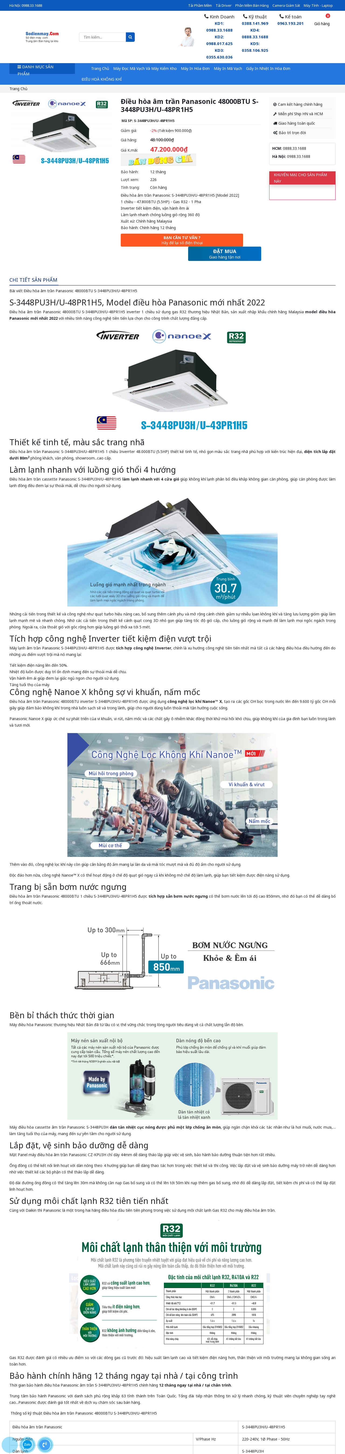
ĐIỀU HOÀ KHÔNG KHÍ (102, 79)
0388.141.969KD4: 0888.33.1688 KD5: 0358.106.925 (255, 37)
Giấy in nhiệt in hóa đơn (268, 68)
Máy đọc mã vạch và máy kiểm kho (145, 68)
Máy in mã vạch (228, 68)
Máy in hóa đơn (195, 68)
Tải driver (224, 5)
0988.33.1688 (32, 5)
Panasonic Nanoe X (26, 705)
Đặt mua (224, 241)
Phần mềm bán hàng (252, 5)
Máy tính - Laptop (318, 5)
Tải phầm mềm (200, 5)
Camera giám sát (286, 5)
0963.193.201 (290, 23)
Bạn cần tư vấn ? (153, 241)
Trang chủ (100, 68)
